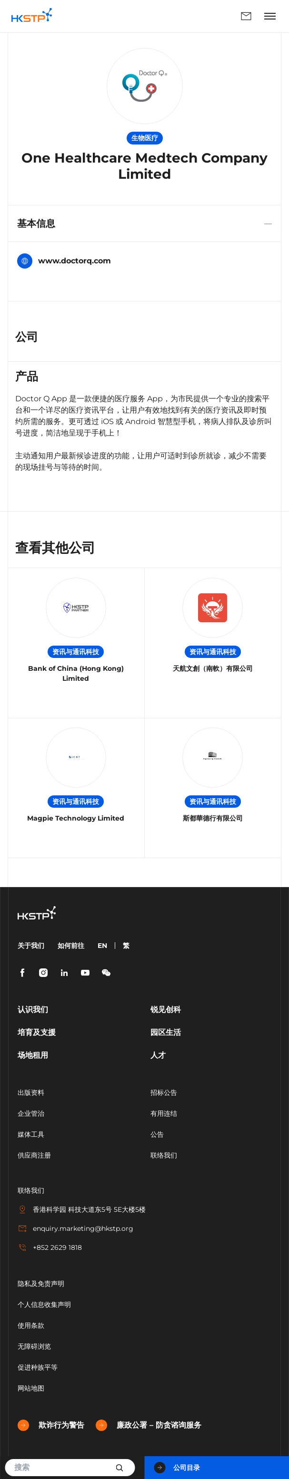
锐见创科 (165, 1009)
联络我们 (246, 16)
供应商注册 (34, 1155)
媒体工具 (31, 1134)
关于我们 (31, 945)
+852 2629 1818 (50, 1247)
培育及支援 (37, 1032)
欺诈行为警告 (51, 1425)
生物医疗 (144, 138)
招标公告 (163, 1092)
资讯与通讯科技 (75, 652)
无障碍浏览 (34, 1346)
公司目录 (177, 1467)
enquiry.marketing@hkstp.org (75, 1228)
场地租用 (33, 1055)
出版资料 (31, 1092)
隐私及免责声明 (41, 1283)
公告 (157, 1134)
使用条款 (31, 1325)
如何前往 (71, 945)
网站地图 (31, 1388)
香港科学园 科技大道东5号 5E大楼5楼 (82, 1209)
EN (102, 945)
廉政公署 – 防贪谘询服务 (148, 1425)
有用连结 (163, 1113)
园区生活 (165, 1032)
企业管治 (31, 1113)
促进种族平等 (38, 1367)
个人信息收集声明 (44, 1304)
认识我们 (33, 1009)
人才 (158, 1055)
